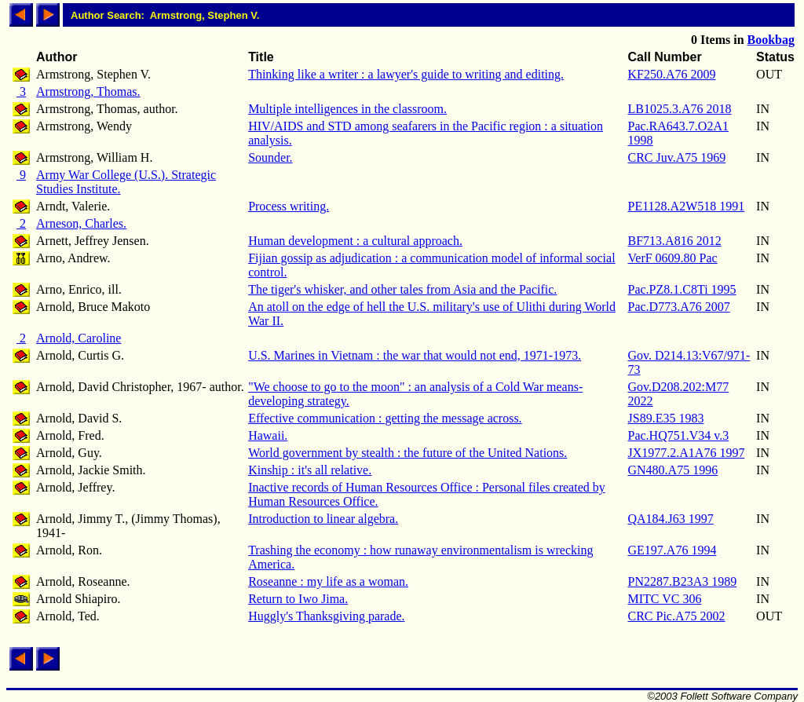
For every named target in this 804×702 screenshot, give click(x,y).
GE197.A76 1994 (672, 550)
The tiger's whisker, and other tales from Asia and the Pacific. (402, 289)
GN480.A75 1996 (673, 470)
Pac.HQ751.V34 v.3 (678, 435)
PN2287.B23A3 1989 (682, 581)
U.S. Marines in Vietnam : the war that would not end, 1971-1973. (414, 355)
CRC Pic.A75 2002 (676, 616)
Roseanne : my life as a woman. (328, 581)
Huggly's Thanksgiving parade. (326, 616)
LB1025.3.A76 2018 (680, 108)
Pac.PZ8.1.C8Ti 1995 (682, 289)
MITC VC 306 (665, 598)
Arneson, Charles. (81, 223)
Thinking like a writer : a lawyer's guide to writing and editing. (406, 74)
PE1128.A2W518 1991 (686, 206)
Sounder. (270, 157)
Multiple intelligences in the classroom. (347, 108)
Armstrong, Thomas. (88, 91)
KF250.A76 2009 (672, 74)
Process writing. (288, 206)
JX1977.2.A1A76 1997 (686, 452)
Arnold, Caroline (78, 338)
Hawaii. (267, 435)
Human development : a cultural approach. (355, 240)
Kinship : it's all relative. (309, 470)
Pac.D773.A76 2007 (679, 306)
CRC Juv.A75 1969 (677, 157)
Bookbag (771, 39)
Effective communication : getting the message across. (384, 418)
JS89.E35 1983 (666, 418)
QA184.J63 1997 (671, 518)
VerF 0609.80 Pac (673, 258)
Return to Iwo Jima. (298, 598)
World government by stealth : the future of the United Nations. (407, 452)
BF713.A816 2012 (675, 240)
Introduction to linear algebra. (323, 518)
